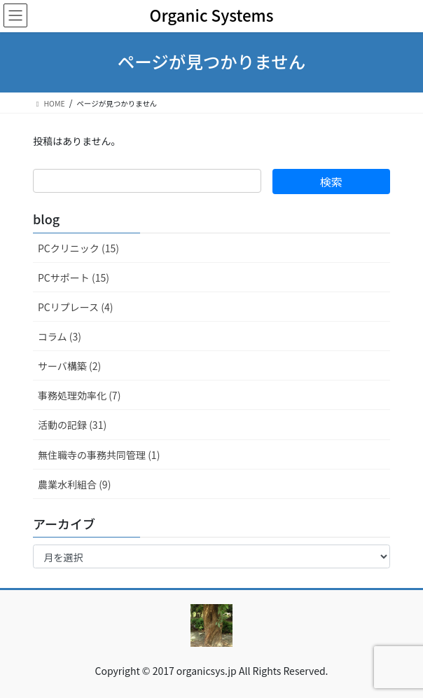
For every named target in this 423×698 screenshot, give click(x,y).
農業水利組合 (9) (74, 484)
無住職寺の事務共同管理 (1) (99, 455)
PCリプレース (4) (75, 307)
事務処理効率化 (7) (79, 395)
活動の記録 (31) (72, 425)
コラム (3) (59, 336)
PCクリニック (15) (78, 248)
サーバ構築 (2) (69, 366)
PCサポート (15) (73, 278)
